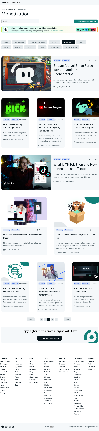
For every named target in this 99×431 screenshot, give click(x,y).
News (42, 47)
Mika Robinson (70, 87)
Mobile (81, 42)
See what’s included (57, 31)
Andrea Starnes (91, 142)
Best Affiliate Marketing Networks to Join (14, 290)
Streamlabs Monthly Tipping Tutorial (83, 290)
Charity (6, 47)
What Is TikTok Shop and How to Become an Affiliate (75, 167)
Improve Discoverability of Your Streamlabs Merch (22, 236)
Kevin (19, 250)
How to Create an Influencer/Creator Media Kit (75, 236)
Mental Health (55, 47)
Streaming (11, 9)
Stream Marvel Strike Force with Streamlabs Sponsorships (73, 70)
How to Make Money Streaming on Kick (12, 126)
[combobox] (20, 21)
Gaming (17, 47)
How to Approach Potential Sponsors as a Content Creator (49, 291)
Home (3, 9)
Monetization (68, 42)
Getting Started (19, 42)
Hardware (54, 42)
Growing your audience (38, 42)
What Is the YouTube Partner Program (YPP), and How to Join (49, 127)
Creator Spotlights (71, 47)
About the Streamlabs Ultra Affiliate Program (84, 126)
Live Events (30, 47)
